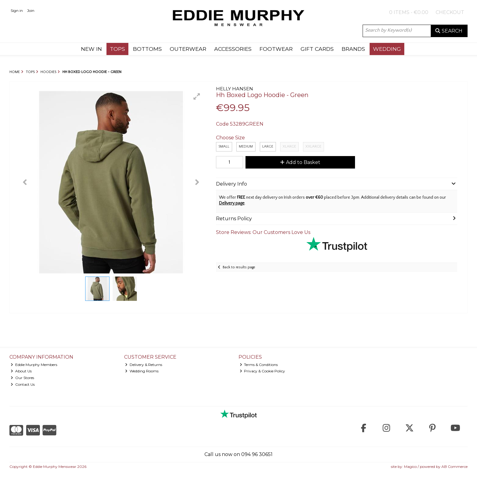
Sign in (17, 10)
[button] (197, 96)
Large (267, 146)
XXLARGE (313, 146)
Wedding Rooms (141, 371)
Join (30, 10)
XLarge (289, 146)
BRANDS (353, 49)
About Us (21, 371)
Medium (246, 146)
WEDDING (387, 49)
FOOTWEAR (276, 49)
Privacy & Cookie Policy (262, 371)
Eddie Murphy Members (34, 364)
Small (223, 146)
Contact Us (23, 384)
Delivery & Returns (143, 364)
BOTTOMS (147, 49)
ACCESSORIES (233, 49)
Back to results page (239, 267)
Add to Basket (300, 162)
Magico (410, 466)
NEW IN (91, 49)
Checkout (450, 12)
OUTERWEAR (188, 49)
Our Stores (22, 377)
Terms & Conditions (259, 364)
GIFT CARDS (317, 49)
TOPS (117, 49)
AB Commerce (454, 466)
